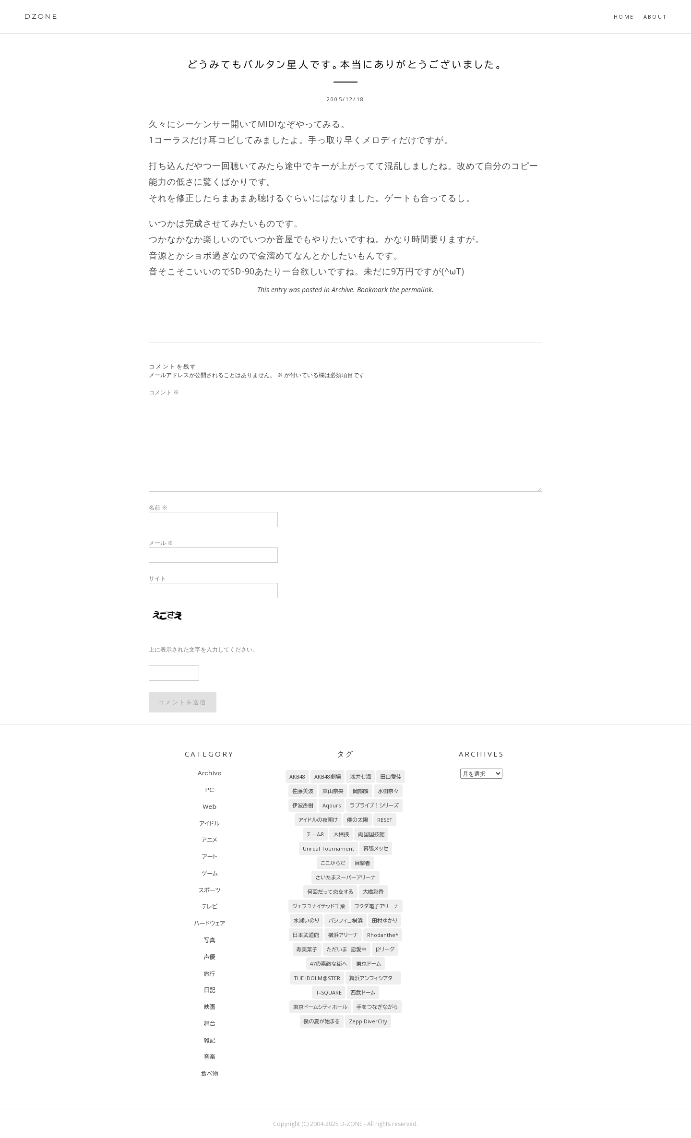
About (655, 16)
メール (161, 543)
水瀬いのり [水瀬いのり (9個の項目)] (307, 920)
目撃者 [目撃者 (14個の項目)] (362, 862)
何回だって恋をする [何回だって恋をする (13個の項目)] (330, 891)
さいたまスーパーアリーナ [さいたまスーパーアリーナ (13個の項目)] (345, 877)
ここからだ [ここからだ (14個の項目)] (333, 862)
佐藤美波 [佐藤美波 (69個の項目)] (302, 790)
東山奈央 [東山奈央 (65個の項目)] (333, 790)
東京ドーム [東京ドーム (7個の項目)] (368, 963)
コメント (164, 392)
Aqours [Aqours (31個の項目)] (331, 805)
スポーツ (210, 890)
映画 (209, 1006)
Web (209, 806)
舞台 (209, 1023)
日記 (209, 990)
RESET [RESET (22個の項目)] (385, 819)
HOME (624, 16)
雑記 (209, 1040)
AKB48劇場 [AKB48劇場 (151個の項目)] (327, 776)
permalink (416, 289)
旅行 (209, 973)
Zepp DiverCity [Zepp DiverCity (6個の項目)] (368, 1021)
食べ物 (209, 1073)
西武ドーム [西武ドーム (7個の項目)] (363, 992)
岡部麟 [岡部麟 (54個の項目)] (361, 790)
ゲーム (210, 873)
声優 (209, 957)
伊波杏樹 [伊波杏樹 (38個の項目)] (302, 805)
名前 (158, 507)
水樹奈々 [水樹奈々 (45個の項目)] (388, 790)
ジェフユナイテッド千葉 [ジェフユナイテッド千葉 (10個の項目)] (318, 906)
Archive (342, 289)
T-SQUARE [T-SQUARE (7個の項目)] (329, 992)
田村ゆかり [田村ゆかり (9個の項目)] (384, 920)
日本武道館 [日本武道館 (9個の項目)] (306, 934)
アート (209, 856)
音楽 (209, 1056)
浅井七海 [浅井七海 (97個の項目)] (360, 776)
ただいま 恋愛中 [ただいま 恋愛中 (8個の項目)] (347, 949)
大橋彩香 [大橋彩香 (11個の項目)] (373, 891)
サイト (157, 578)
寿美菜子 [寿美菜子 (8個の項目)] (307, 949)
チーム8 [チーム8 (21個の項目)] (315, 834)
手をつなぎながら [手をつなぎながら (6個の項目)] (377, 1006)
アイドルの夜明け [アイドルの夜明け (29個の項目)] (318, 819)
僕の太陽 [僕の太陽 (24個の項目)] (357, 819)
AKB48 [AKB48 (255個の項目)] (297, 776)
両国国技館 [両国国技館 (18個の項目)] (371, 834)
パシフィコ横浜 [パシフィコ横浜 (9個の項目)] (345, 920)
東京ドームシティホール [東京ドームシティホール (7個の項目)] (320, 1006)
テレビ (209, 906)
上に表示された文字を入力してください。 (203, 649)
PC (209, 790)
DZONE (41, 16)
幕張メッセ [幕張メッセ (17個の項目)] (375, 848)
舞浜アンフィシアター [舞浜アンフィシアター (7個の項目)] (373, 978)
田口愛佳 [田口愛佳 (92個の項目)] (390, 776)
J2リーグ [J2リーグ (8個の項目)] (385, 949)
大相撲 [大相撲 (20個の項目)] (341, 834)
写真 (209, 940)
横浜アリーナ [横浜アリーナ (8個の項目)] (343, 934)
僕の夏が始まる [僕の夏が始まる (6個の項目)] (322, 1021)
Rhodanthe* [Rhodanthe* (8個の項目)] (382, 934)
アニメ (209, 839)
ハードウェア (209, 923)
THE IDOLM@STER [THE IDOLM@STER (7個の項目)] (317, 978)
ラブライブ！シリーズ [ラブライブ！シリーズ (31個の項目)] (374, 805)
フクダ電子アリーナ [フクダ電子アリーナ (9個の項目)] (377, 906)
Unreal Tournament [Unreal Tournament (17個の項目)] (328, 848)
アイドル (210, 823)
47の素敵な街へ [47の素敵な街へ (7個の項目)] (328, 963)
